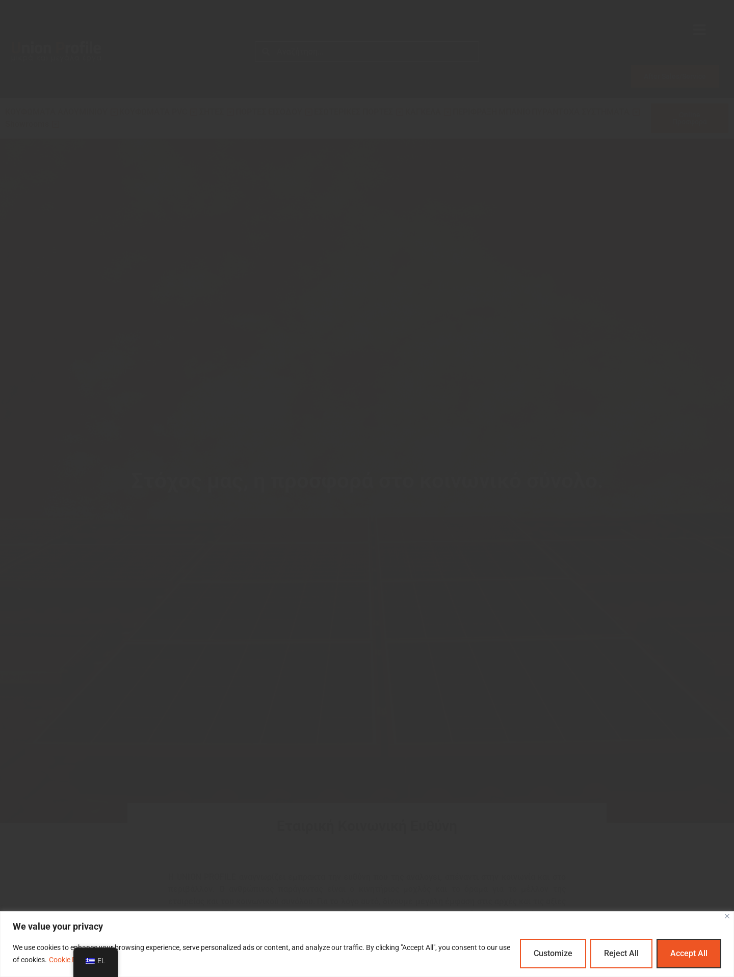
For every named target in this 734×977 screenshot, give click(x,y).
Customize (553, 953)
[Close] (727, 916)
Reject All (621, 953)
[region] (367, 944)
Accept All (688, 953)
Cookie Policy (70, 960)
